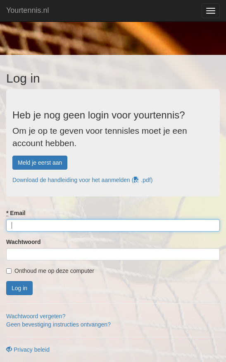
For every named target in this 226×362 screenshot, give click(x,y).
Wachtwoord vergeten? (35, 316)
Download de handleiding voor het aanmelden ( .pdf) (82, 180)
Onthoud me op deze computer (50, 270)
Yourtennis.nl (27, 10)
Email (16, 213)
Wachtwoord (23, 242)
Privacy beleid (28, 349)
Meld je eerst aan (40, 162)
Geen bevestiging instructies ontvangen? (58, 324)
